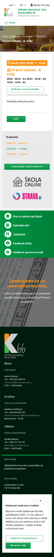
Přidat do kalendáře (25, 89)
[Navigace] (9, 23)
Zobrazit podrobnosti (24, 538)
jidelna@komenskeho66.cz (16, 445)
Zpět (16, 119)
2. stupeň (28, 36)
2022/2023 (41, 36)
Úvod (5, 36)
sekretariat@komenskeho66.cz (18, 382)
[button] (12, 5)
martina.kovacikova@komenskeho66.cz (22, 415)
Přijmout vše (18, 545)
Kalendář (15, 36)
